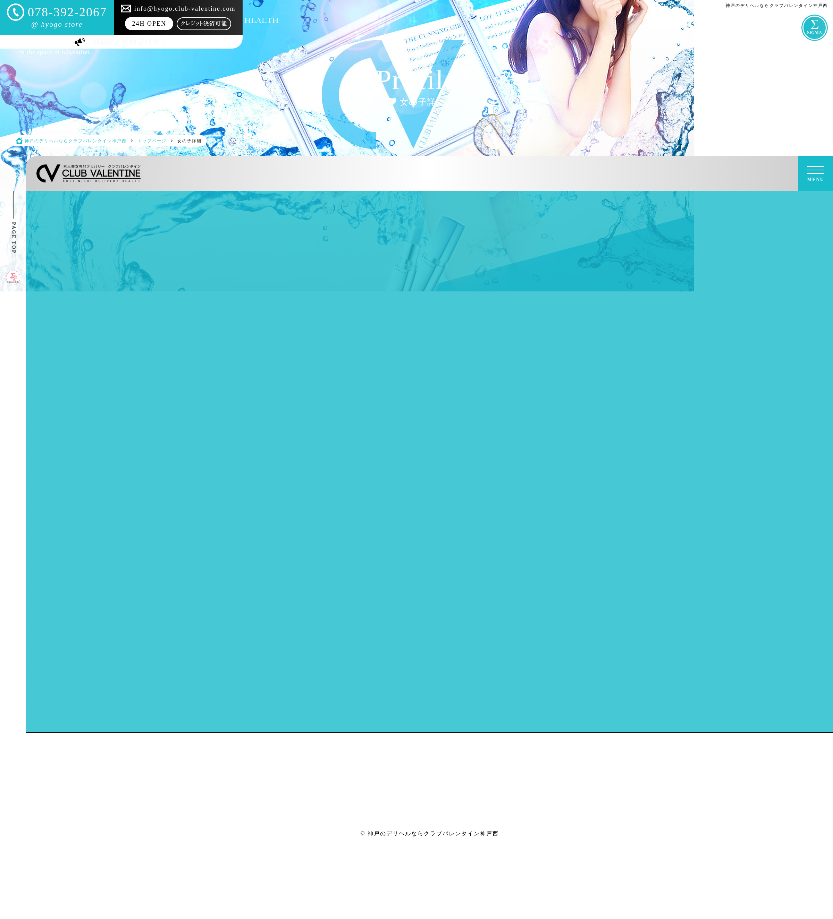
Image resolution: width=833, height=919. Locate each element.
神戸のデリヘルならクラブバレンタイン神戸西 (433, 833)
